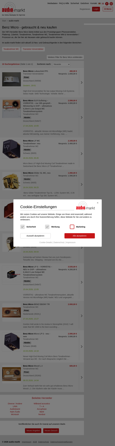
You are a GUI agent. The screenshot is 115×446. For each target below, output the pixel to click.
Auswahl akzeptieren (35, 236)
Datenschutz (59, 242)
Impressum (71, 242)
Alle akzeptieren (80, 236)
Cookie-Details (45, 242)
